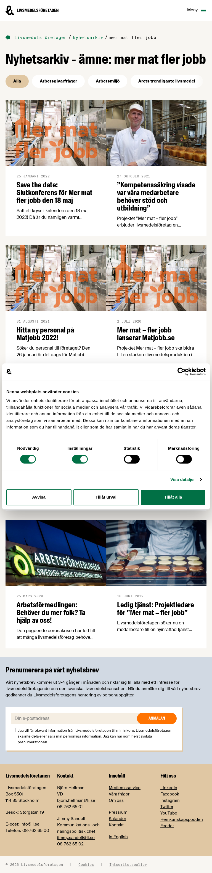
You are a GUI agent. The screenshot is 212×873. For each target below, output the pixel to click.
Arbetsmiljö (108, 81)
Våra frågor (119, 794)
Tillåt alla (173, 497)
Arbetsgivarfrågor (58, 81)
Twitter (166, 807)
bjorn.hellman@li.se (76, 800)
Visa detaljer (182, 479)
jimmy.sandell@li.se (76, 837)
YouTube (168, 813)
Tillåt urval (106, 497)
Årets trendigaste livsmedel (166, 81)
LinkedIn (168, 788)
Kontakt (116, 825)
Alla (17, 81)
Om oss (116, 800)
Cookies (86, 864)
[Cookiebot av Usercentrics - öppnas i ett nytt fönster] (181, 372)
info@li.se (29, 824)
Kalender (117, 818)
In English (118, 837)
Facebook (169, 794)
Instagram (169, 800)
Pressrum (118, 812)
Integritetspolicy (128, 864)
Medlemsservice (125, 788)
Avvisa (39, 497)
